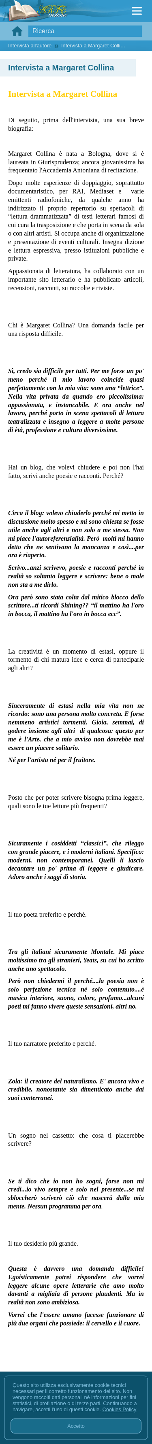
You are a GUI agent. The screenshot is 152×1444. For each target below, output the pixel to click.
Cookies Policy (120, 1409)
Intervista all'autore (29, 45)
